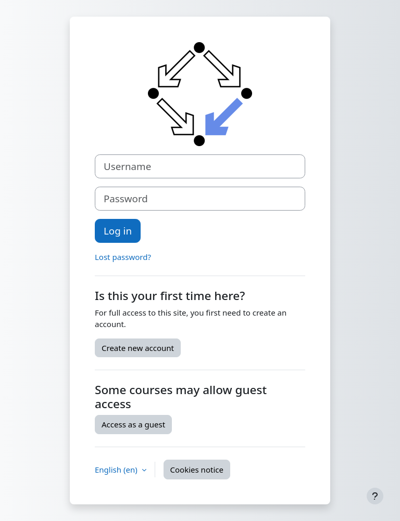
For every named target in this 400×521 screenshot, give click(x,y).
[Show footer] (375, 496)
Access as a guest (133, 424)
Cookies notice (196, 469)
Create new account (138, 348)
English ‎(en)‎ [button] (117, 469)
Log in (118, 230)
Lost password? (123, 257)
